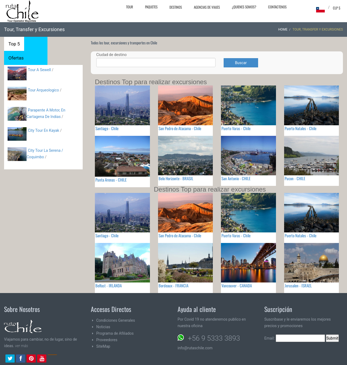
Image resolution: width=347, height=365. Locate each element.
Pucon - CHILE (295, 178)
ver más (21, 346)
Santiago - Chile (106, 128)
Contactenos (277, 6)
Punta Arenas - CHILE (111, 180)
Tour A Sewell (39, 70)
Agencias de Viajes (207, 7)
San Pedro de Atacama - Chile (180, 128)
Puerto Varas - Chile (235, 128)
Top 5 (14, 44)
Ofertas (16, 58)
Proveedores (106, 340)
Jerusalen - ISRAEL (298, 285)
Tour (129, 6)
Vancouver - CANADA (236, 285)
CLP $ (336, 8)
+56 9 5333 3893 (214, 338)
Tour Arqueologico (44, 90)
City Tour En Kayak (43, 130)
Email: (294, 338)
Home (282, 29)
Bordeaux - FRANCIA (173, 285)
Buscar (241, 63)
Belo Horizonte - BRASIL (176, 178)
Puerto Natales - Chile (300, 128)
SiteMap (103, 346)
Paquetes (151, 6)
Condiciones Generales (115, 320)
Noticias (103, 327)
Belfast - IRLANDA (108, 285)
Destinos (175, 7)
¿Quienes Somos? (244, 6)
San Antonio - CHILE (235, 178)
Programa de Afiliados (115, 333)
